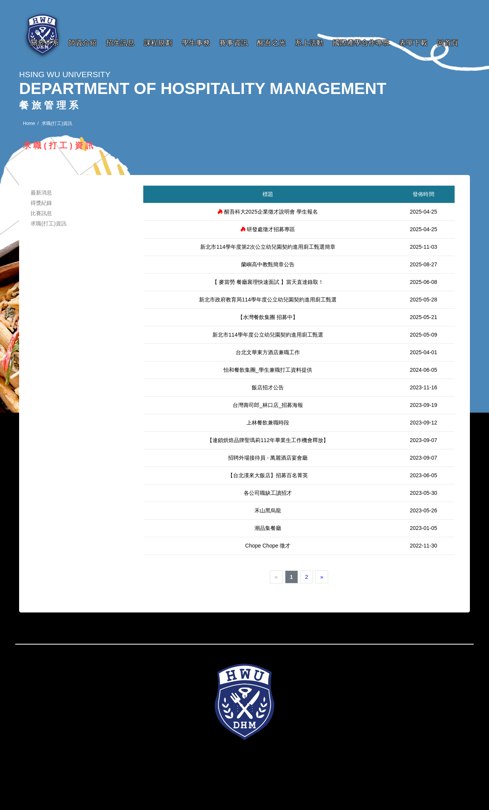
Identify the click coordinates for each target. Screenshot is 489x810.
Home (29, 123)
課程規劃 (158, 43)
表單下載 (413, 43)
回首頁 (447, 43)
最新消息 (41, 193)
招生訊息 (120, 43)
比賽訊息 (41, 213)
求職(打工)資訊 (48, 223)
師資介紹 (82, 43)
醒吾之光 (271, 43)
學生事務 (196, 43)
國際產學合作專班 (361, 43)
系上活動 (309, 43)
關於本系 (45, 43)
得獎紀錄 (41, 203)
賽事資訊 (233, 43)
